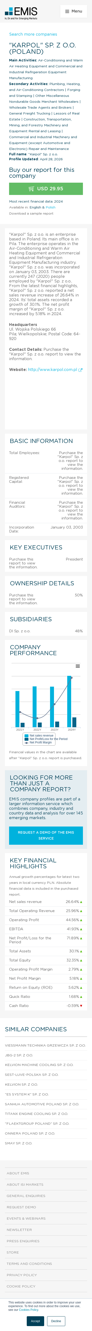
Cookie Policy (21, 1286)
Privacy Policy (22, 1275)
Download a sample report (31, 213)
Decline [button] (56, 1321)
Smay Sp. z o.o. (18, 1143)
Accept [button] (35, 1321)
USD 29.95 (46, 189)
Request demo (21, 1207)
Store (13, 1252)
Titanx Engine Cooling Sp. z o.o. (36, 1114)
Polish (50, 207)
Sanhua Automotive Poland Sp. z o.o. (42, 1104)
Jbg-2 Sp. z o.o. (19, 1055)
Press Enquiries (23, 1241)
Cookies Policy (28, 1310)
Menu (73, 11)
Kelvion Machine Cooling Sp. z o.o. (39, 1065)
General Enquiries (26, 1196)
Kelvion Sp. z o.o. (21, 1084)
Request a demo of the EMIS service (46, 835)
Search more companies (33, 34)
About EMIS (18, 1173)
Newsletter (19, 1230)
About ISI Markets (25, 1184)
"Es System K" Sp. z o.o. (27, 1094)
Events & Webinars (26, 1218)
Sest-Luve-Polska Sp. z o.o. (31, 1075)
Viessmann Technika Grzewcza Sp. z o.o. (45, 1045)
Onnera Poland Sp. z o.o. (30, 1133)
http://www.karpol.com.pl (55, 370)
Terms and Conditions (29, 1264)
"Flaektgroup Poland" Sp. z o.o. (37, 1123)
